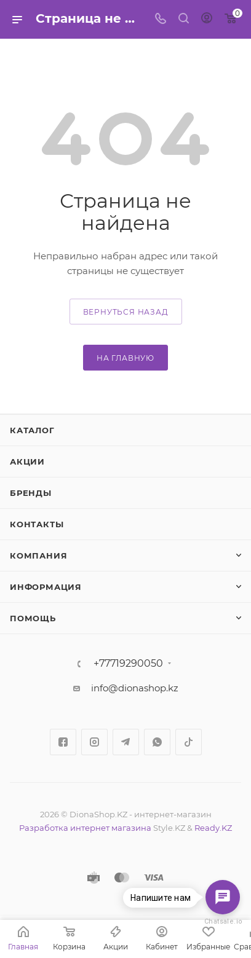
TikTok (188, 742)
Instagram (94, 742)
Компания (38, 555)
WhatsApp (157, 742)
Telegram (126, 742)
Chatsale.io (222, 921)
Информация (46, 587)
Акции (27, 461)
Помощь (33, 618)
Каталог (32, 430)
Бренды (31, 493)
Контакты (36, 524)
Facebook (63, 742)
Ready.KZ (213, 828)
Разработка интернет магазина (85, 828)
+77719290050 (128, 664)
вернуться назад (126, 311)
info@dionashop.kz (134, 688)
